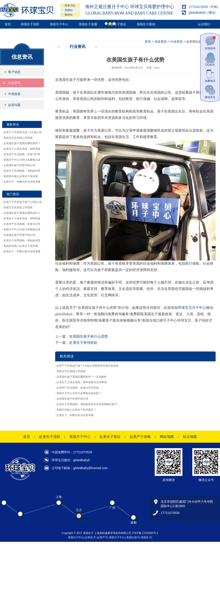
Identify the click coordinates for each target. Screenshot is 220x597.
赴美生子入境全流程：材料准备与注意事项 (81, 382)
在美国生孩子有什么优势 (88, 336)
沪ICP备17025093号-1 (145, 533)
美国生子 (146, 537)
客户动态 (14, 72)
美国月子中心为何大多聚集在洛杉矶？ (78, 393)
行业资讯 (14, 83)
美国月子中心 (79, 437)
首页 (148, 41)
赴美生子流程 (49, 437)
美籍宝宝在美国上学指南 (18, 137)
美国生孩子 (133, 537)
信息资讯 (22, 57)
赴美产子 (102, 537)
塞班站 (69, 14)
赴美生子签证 (110, 437)
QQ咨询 (210, 59)
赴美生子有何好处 (83, 342)
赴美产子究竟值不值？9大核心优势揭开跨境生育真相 (87, 365)
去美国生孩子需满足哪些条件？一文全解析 (81, 376)
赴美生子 (90, 537)
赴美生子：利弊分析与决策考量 (22, 181)
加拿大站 (70, 5)
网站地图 (167, 437)
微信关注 (210, 92)
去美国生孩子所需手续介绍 (19, 165)
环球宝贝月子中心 (192, 307)
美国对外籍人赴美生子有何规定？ (76, 409)
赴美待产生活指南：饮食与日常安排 (77, 387)
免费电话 (210, 75)
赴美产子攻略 (140, 437)
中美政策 (14, 94)
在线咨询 (210, 43)
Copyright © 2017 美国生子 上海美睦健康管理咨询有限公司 (97, 533)
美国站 (69, 10)
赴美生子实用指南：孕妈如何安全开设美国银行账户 (86, 404)
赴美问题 (14, 105)
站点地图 (190, 437)
